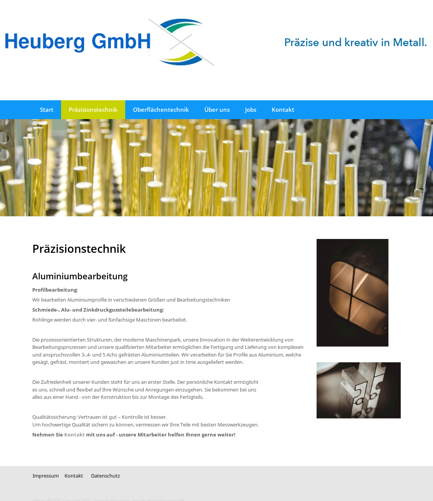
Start (46, 109)
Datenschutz (105, 475)
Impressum (46, 475)
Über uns (217, 109)
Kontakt (283, 109)
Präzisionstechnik (93, 109)
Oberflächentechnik (161, 109)
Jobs (250, 109)
